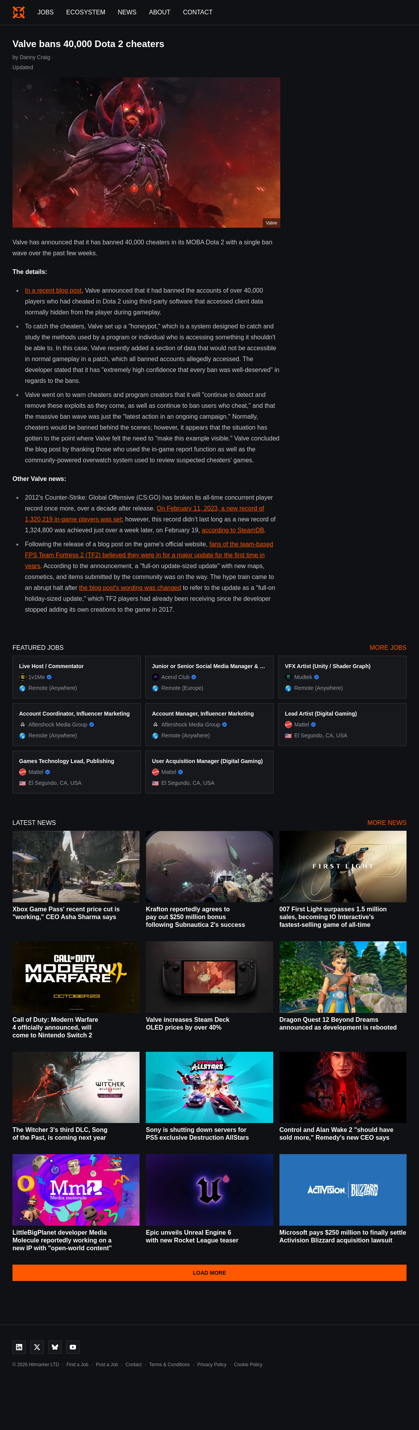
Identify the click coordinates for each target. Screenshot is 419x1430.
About (159, 12)
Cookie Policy (248, 1364)
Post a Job (107, 1364)
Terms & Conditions (169, 1364)
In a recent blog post (53, 290)
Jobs (45, 12)
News (127, 12)
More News (387, 822)
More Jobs (388, 647)
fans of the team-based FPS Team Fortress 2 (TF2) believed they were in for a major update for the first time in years (149, 555)
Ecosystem (85, 12)
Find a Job (77, 1364)
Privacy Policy (211, 1364)
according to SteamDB (233, 530)
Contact (197, 12)
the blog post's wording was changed (130, 587)
